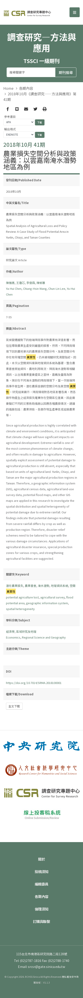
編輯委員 (41, 884)
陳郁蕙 (41, 283)
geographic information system (47, 603)
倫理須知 (41, 909)
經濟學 (10, 631)
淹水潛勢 (43, 586)
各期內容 (26, 88)
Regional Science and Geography (44, 637)
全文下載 (14, 706)
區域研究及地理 (26, 631)
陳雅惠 (10, 283)
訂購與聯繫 (41, 921)
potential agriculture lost (22, 597)
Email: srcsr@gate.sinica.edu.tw (41, 966)
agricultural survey (52, 597)
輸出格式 (10, 129)
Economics (13, 637)
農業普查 (30, 586)
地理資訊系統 (59, 586)
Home (8, 88)
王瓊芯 (20, 283)
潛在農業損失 (14, 586)
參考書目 (10, 116)
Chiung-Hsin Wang (35, 288)
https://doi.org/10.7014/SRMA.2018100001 (34, 683)
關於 (41, 859)
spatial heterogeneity (20, 609)
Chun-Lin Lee (56, 288)
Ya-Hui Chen (13, 288)
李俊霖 (30, 283)
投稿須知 (41, 871)
